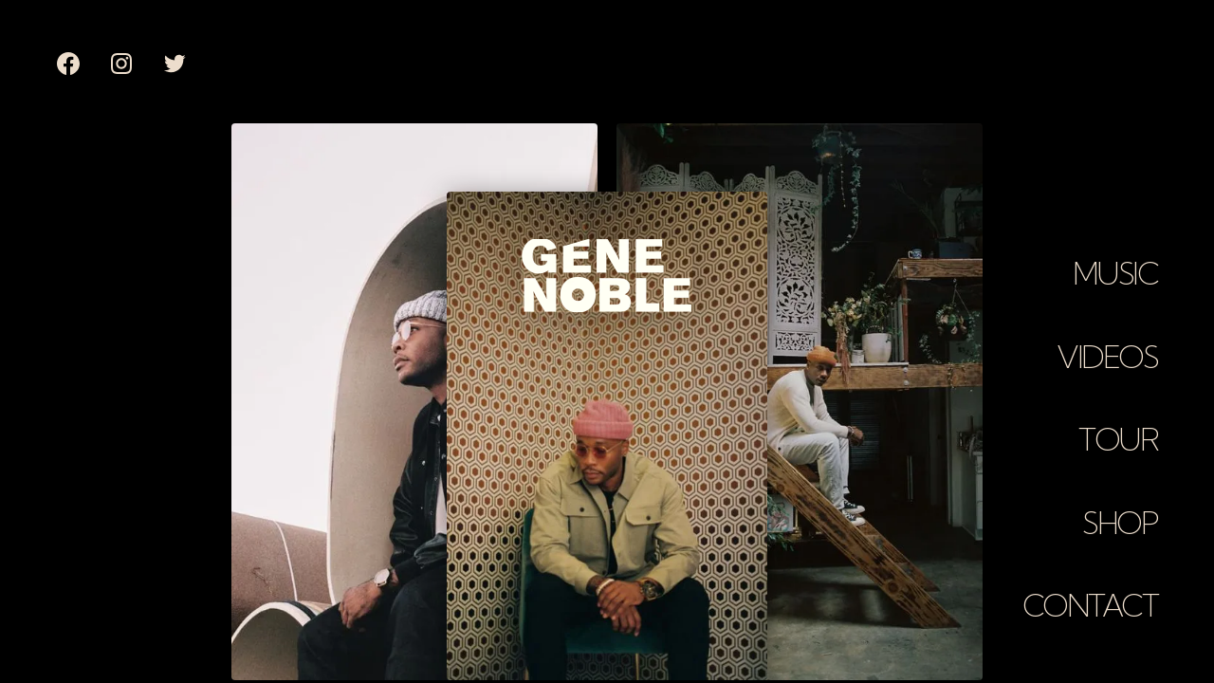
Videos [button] (1107, 357)
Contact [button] (1089, 605)
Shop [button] (1119, 523)
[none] (68, 63)
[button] (1115, 264)
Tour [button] (1117, 439)
